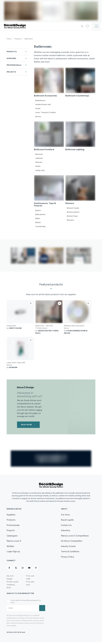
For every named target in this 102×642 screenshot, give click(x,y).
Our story (65, 514)
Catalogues (12, 536)
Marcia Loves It (14, 541)
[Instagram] (22, 568)
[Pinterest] (36, 568)
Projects (11, 72)
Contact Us (66, 525)
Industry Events (68, 546)
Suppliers (11, 58)
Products (11, 520)
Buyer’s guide (67, 520)
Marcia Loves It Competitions (75, 536)
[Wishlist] (87, 26)
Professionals (14, 65)
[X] (16, 568)
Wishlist (10, 546)
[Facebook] (9, 568)
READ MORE (28, 425)
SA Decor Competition (71, 541)
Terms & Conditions (70, 551)
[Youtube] (29, 568)
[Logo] (40, 26)
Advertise (65, 530)
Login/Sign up (13, 551)
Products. (12, 52)
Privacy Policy (67, 557)
